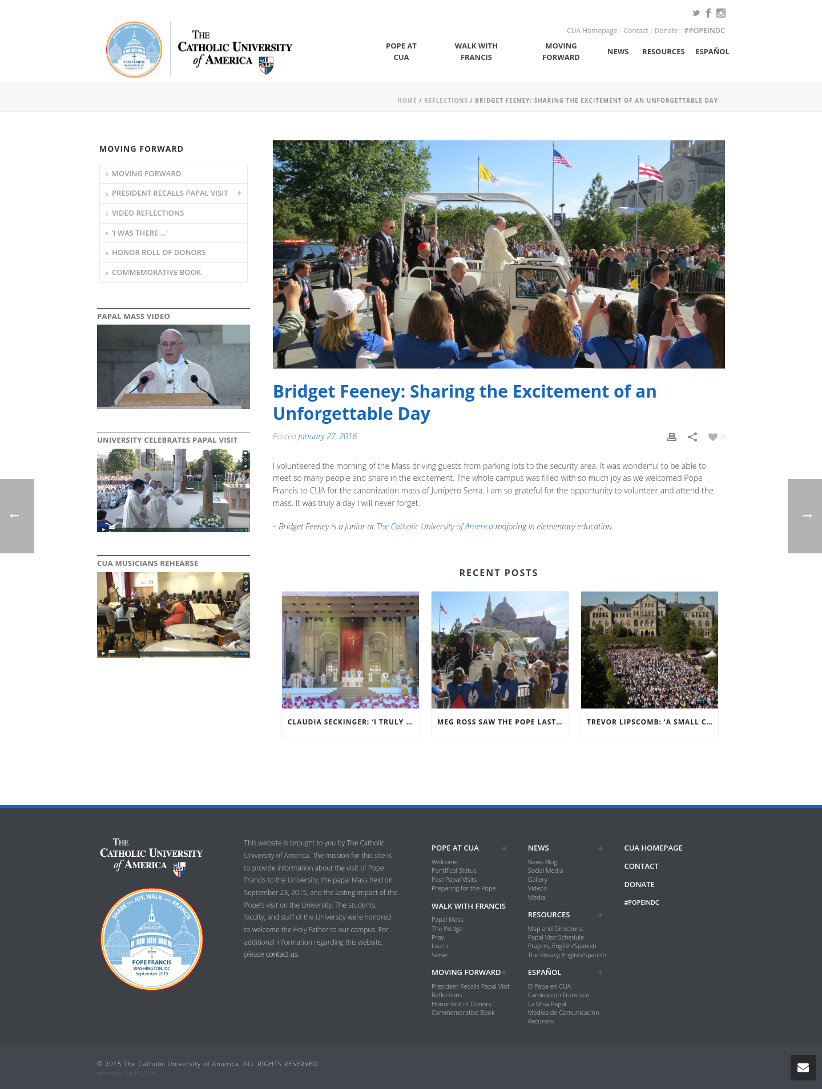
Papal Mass (448, 919)
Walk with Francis (476, 51)
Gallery (537, 879)
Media (536, 897)
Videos (537, 888)
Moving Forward (561, 51)
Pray (438, 937)
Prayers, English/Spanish (562, 945)
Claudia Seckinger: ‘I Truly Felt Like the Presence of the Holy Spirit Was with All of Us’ (353, 722)
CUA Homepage (592, 31)
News (618, 51)
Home (407, 100)
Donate (666, 31)
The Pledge (447, 928)
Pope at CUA (401, 51)
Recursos (541, 1021)
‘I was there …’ (140, 233)
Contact (635, 31)
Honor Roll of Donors (159, 252)
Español (712, 51)
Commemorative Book (156, 272)
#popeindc (704, 31)
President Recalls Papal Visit (170, 193)
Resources (663, 51)
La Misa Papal (547, 1003)
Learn (440, 945)
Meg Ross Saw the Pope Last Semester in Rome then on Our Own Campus (503, 722)
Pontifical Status (454, 870)
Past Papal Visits (454, 879)
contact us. (283, 954)
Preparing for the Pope (463, 888)
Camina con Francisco (559, 994)
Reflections (446, 100)
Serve (439, 954)
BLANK (145, 1072)
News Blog (542, 861)
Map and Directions (555, 928)
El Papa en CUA (549, 986)
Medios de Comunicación (563, 1012)
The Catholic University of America (434, 526)
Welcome (445, 861)
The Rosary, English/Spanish (567, 954)
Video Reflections (148, 213)
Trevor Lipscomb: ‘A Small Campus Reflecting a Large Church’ (652, 722)
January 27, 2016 (328, 436)
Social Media (545, 870)
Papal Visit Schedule (556, 937)
